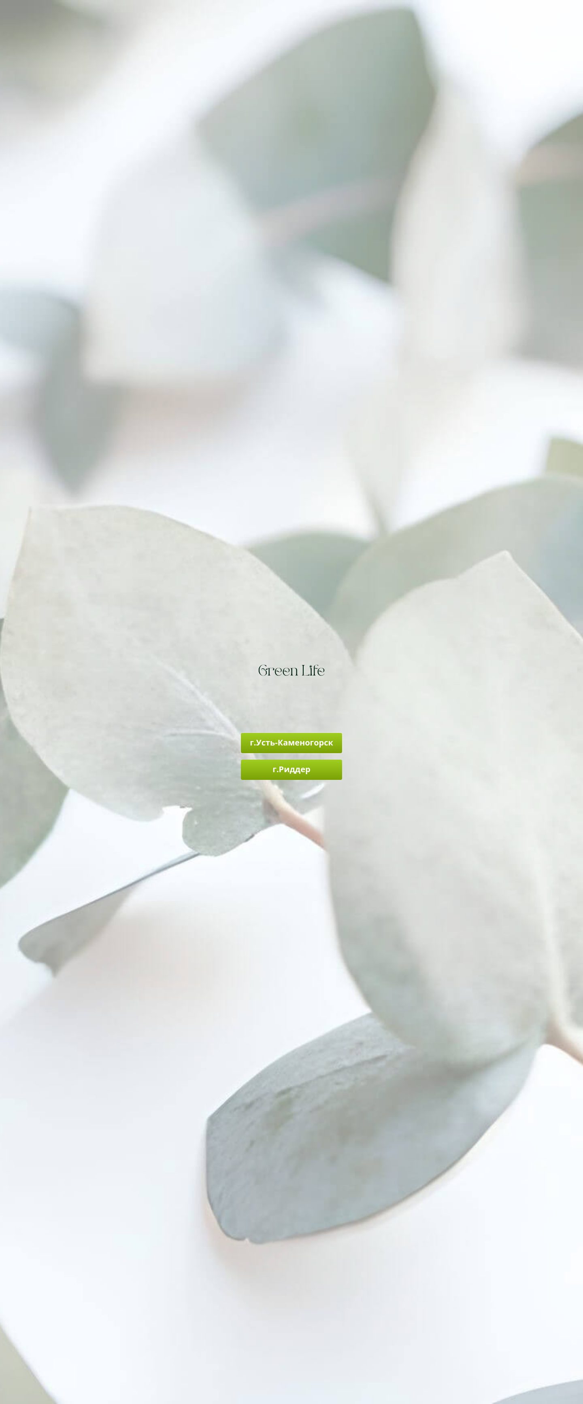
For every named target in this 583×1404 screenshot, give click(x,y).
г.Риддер (291, 769)
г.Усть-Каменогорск (291, 742)
